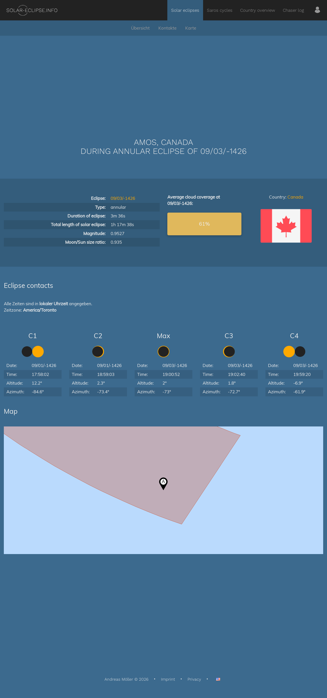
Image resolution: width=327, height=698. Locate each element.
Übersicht (140, 28)
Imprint (168, 679)
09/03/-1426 (123, 198)
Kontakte (167, 28)
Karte (190, 28)
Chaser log (293, 10)
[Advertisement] (163, 79)
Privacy (194, 679)
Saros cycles (219, 10)
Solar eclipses (185, 10)
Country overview (257, 10)
